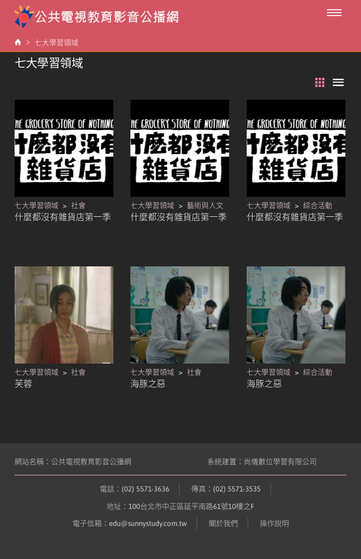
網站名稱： (73, 461)
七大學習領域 (56, 42)
